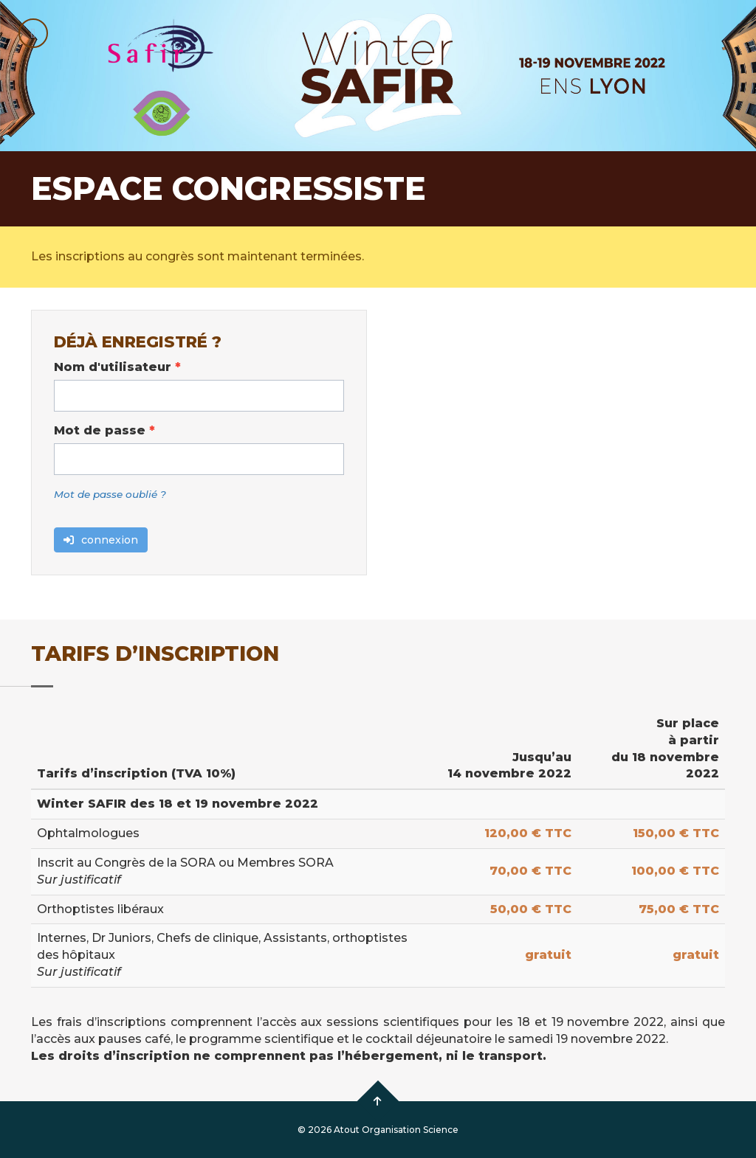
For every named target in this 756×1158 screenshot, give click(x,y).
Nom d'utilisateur (117, 367)
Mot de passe (104, 430)
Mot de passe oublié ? (110, 494)
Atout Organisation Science (396, 1129)
